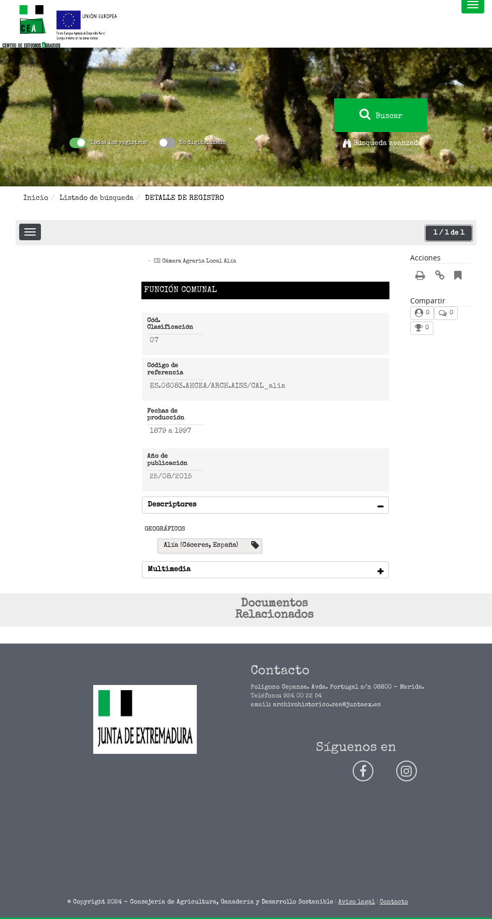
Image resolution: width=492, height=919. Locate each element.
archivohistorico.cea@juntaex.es (327, 705)
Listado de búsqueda (97, 198)
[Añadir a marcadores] (458, 277)
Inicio (35, 198)
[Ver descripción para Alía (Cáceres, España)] (255, 546)
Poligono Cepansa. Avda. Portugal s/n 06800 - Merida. (337, 687)
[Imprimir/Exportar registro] (420, 277)
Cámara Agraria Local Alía (199, 261)
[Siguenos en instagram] (406, 771)
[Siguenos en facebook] (363, 771)
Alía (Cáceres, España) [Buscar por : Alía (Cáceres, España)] (201, 545)
